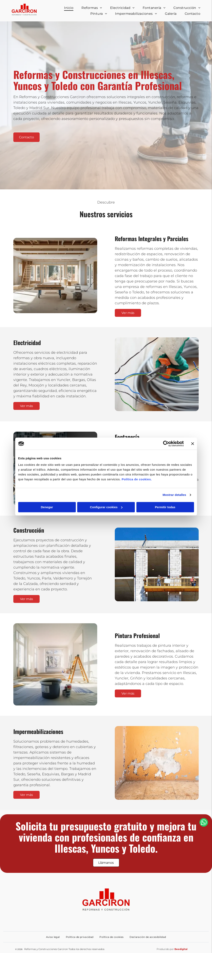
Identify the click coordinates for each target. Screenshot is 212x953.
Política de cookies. (137, 479)
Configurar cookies (106, 507)
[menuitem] (68, 8)
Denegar (47, 507)
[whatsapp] (203, 942)
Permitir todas (165, 507)
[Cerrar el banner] (192, 443)
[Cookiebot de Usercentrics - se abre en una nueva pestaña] (166, 444)
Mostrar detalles (174, 494)
